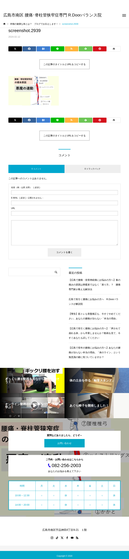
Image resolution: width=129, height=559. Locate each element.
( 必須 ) (25, 187)
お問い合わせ (64, 443)
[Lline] (57, 48)
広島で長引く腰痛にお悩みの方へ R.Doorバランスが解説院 (93, 301)
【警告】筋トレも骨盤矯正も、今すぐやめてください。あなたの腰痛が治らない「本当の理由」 (94, 316)
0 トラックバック (92, 169)
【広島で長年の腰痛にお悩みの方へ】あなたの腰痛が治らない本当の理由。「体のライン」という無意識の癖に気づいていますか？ (94, 352)
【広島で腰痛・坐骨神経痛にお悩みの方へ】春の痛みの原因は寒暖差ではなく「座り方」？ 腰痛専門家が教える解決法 (94, 285)
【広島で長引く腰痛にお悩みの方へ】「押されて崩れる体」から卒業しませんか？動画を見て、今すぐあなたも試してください (94, 333)
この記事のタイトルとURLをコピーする (64, 64)
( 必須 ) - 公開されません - (27, 198)
